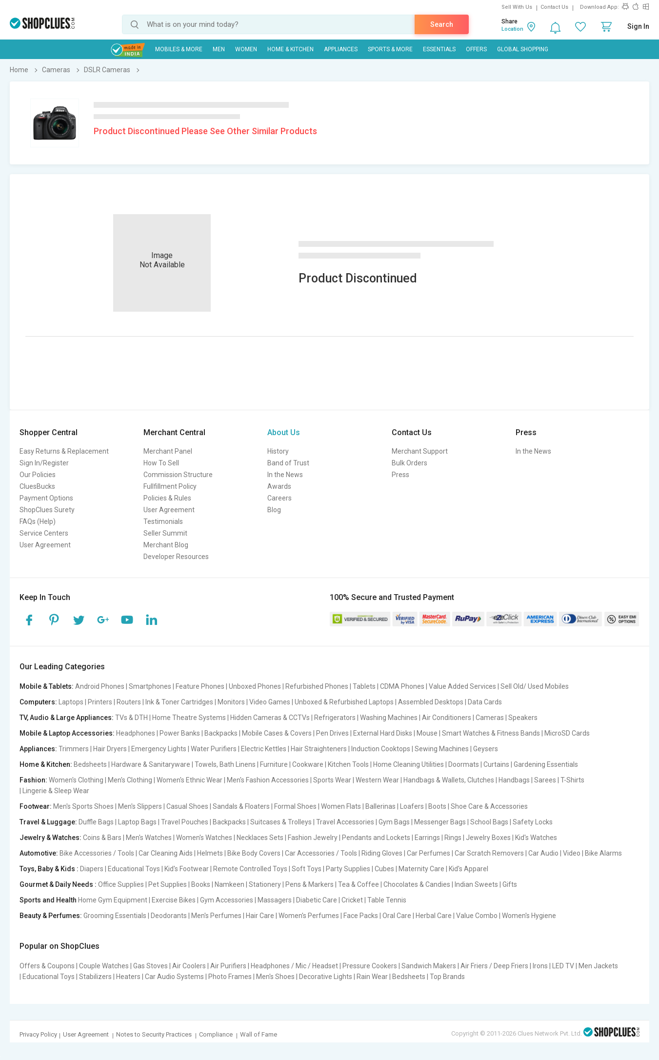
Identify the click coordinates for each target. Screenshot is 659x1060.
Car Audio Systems (174, 976)
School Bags (489, 822)
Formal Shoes (295, 806)
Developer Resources (176, 556)
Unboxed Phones (255, 686)
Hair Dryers (110, 749)
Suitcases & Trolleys (281, 822)
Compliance (216, 1034)
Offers (476, 49)
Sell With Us (516, 7)
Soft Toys (306, 869)
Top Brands (447, 976)
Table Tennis (386, 900)
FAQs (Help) (38, 521)
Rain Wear (372, 976)
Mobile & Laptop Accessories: (67, 733)
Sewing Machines (442, 749)
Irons (540, 966)
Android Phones (99, 686)
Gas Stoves (150, 966)
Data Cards (485, 702)
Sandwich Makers (428, 966)
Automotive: (39, 853)
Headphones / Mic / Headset (294, 966)
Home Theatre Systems (189, 717)
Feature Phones (200, 686)
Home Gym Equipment (112, 900)
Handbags (514, 780)
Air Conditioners (446, 717)
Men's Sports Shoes (83, 806)
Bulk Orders (409, 463)
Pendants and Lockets (376, 837)
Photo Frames (230, 976)
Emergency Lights (158, 749)
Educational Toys (134, 869)
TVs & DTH (131, 717)
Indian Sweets (476, 884)
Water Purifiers (214, 749)
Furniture (274, 764)
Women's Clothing (76, 780)
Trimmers (74, 749)
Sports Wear (332, 780)
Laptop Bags (137, 822)
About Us (283, 432)
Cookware (307, 764)
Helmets (210, 853)
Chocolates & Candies (416, 884)
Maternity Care (421, 869)
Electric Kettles (263, 749)
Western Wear (377, 780)
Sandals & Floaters (241, 806)
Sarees (545, 780)
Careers (279, 498)
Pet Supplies (167, 884)
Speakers (523, 717)
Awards (279, 486)
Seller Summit (165, 533)
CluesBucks (37, 486)
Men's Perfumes (216, 916)
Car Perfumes (428, 853)
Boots (437, 806)
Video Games (269, 702)
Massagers (275, 900)
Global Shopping (522, 49)
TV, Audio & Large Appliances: (67, 717)
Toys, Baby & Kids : (49, 869)
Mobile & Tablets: (47, 686)
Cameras (490, 717)
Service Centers (44, 533)
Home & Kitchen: (46, 764)
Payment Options (46, 498)
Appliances (341, 49)
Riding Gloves (381, 853)
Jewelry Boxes (488, 837)
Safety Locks (533, 822)
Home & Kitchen (290, 49)
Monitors (231, 702)
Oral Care (396, 916)
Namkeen (229, 884)
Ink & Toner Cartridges (179, 702)
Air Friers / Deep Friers (494, 966)
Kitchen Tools (348, 764)
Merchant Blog (165, 545)
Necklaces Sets (260, 837)
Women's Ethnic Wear (189, 780)
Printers (100, 702)
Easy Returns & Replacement (64, 451)
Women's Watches (204, 837)
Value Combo (477, 916)
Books (200, 884)
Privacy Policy (38, 1034)
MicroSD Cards (567, 733)
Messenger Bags (440, 822)
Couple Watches (104, 966)
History (278, 451)
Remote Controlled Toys (250, 869)
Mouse (427, 733)
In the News (285, 475)
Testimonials (163, 521)
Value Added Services (462, 686)
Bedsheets (90, 764)
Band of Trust (288, 463)
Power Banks (180, 733)
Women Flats (341, 806)
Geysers (485, 749)
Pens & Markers (309, 884)
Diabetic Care (316, 900)
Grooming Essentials (114, 916)
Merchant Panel (167, 451)
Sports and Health (48, 900)
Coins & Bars (102, 837)
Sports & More (390, 49)
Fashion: (33, 780)
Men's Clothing (130, 780)
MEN (219, 49)
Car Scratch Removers (489, 853)
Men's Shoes (275, 976)
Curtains (496, 764)
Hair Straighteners (319, 749)
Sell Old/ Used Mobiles (534, 686)
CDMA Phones (402, 686)
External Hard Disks (382, 733)
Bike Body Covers (253, 853)
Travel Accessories (345, 822)
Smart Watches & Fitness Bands (491, 733)
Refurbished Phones (316, 686)
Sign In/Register (44, 463)
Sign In (638, 26)
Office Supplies (121, 884)
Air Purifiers (228, 966)
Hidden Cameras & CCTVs (270, 717)
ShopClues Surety (47, 510)
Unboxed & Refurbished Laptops (344, 702)
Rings (452, 837)
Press (400, 475)
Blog (274, 510)
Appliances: (38, 749)
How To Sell (161, 463)
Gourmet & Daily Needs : (58, 884)
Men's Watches (149, 837)
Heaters (128, 976)
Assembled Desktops (430, 702)
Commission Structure (178, 475)
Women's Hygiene (529, 916)
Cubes (384, 869)
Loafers (412, 806)
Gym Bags (394, 822)
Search (441, 24)
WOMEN (246, 49)
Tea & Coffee (358, 884)
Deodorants (169, 916)
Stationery (265, 884)
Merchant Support (420, 451)
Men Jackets (598, 966)
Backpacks (221, 733)
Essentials (439, 49)
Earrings (427, 837)
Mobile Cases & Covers (277, 733)
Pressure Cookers (369, 966)
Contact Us (554, 7)
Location (512, 29)
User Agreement (45, 545)
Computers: (38, 702)
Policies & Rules (167, 498)
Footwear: (36, 806)
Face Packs (360, 916)
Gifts (509, 884)
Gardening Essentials (546, 764)
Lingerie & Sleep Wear (55, 791)
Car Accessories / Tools (321, 853)
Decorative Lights (325, 976)
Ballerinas (380, 806)
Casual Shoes (187, 806)
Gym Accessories (226, 900)
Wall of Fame (258, 1034)
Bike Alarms (603, 853)
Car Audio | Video (554, 853)
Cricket (352, 900)
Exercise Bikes (174, 900)
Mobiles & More (178, 49)
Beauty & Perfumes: (51, 916)
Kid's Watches (536, 837)
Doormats (463, 764)
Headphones (135, 733)
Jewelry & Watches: (50, 837)
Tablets (364, 686)
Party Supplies (348, 869)
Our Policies (38, 475)
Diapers (91, 869)
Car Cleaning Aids (166, 853)
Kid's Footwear (186, 869)
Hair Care (260, 916)
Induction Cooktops (380, 749)
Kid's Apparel (468, 869)
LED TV (563, 966)
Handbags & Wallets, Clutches (448, 780)
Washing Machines (389, 717)
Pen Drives (332, 733)
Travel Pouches (184, 822)
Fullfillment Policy (170, 486)
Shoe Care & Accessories (489, 806)
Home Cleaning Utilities (408, 764)
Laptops (71, 702)
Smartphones (150, 686)
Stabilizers (95, 976)
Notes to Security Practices (154, 1034)
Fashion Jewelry (313, 837)
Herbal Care (434, 916)
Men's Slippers (140, 806)
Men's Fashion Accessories (268, 780)
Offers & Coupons (47, 966)
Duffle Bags (96, 822)
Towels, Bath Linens (225, 764)
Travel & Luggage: (48, 822)
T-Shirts (572, 780)
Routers (129, 702)
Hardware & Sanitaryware (150, 764)
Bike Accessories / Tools (97, 853)
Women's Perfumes (309, 916)
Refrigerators (335, 717)
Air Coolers (189, 966)
